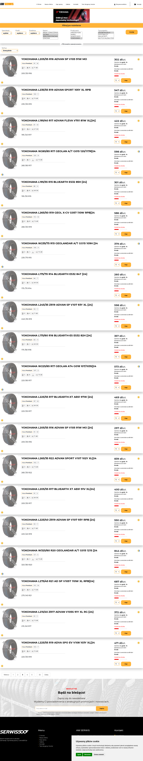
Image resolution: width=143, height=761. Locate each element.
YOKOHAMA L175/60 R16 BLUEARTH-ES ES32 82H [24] (56, 335)
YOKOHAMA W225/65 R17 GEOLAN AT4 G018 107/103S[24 (58, 366)
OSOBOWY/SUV (106, 33)
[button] (31, 16)
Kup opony (59, 4)
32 (40, 675)
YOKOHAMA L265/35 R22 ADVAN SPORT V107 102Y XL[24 (58, 458)
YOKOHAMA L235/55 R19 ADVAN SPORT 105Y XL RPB (56, 89)
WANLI (76, 34)
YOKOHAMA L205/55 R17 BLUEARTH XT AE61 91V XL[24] (58, 489)
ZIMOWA (50, 38)
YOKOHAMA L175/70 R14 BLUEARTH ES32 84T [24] (54, 274)
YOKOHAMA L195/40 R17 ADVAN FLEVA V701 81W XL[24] (58, 120)
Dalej (46, 675)
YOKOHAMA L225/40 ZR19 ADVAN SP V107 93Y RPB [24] (58, 519)
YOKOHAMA (76, 38)
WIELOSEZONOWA (50, 36)
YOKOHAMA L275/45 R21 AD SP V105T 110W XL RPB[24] (57, 581)
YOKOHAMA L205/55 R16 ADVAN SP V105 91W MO (54, 59)
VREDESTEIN (76, 33)
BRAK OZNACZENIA (50, 33)
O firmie (38, 4)
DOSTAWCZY (106, 34)
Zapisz (102, 708)
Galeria (68, 4)
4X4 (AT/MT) (106, 36)
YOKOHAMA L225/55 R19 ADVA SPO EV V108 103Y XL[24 (58, 642)
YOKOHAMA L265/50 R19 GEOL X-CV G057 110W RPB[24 (58, 212)
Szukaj (131, 32)
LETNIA (50, 34)
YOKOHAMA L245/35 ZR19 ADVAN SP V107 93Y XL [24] (57, 304)
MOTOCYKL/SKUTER (106, 38)
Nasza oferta (49, 4)
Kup (126, 80)
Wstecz (6, 675)
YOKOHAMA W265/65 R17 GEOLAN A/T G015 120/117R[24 (58, 151)
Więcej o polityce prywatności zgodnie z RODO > (48, 714)
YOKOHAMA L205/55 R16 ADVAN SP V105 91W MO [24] (57, 427)
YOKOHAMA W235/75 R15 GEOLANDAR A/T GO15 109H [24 (59, 243)
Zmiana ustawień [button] (99, 754)
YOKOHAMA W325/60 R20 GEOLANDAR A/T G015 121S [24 (59, 550)
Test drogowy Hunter (88, 4)
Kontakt (75, 4)
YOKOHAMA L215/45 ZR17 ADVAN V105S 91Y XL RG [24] (57, 611)
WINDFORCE (76, 36)
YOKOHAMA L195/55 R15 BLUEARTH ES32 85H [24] (54, 181)
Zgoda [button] (79, 754)
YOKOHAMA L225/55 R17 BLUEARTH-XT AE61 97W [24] (57, 396)
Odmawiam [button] (87, 754)
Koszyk (137, 4)
